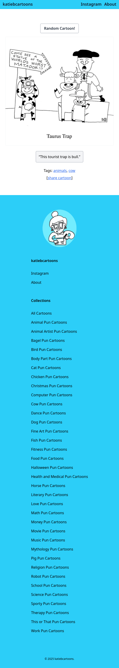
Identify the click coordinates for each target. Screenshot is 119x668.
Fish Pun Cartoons (46, 440)
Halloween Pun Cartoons (52, 467)
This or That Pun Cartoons (53, 621)
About (36, 282)
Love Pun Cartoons (47, 503)
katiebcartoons (18, 4)
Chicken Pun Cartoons (49, 376)
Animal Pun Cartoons (49, 322)
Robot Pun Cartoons (48, 576)
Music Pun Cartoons (48, 540)
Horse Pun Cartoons (48, 485)
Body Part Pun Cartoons (51, 358)
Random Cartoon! (59, 28)
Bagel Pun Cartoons (48, 340)
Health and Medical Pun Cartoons (59, 476)
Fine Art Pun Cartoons (49, 431)
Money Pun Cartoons (49, 521)
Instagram (40, 273)
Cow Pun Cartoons (46, 403)
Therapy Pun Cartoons (50, 612)
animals (60, 170)
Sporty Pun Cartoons (48, 603)
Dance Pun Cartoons (48, 413)
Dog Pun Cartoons (46, 422)
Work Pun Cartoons (47, 630)
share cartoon (59, 177)
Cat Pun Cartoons (46, 367)
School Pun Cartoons (48, 585)
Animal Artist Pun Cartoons (54, 331)
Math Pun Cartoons (47, 512)
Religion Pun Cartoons (50, 567)
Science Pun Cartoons (49, 594)
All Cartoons (41, 313)
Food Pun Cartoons (47, 458)
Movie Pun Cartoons (48, 531)
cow (72, 170)
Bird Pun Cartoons (46, 349)
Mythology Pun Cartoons (52, 549)
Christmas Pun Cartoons (51, 385)
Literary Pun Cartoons (49, 494)
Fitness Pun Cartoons (49, 449)
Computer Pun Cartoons (51, 394)
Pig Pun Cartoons (45, 558)
